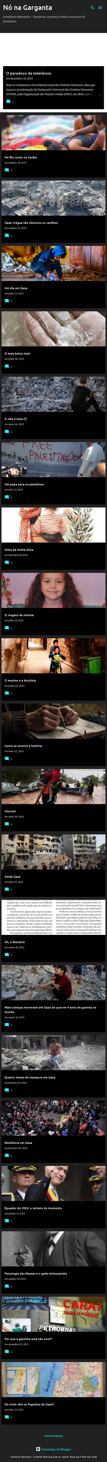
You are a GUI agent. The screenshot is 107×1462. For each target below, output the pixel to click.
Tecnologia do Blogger (53, 1449)
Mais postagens (53, 1436)
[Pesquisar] (92, 7)
